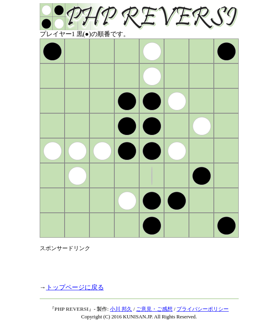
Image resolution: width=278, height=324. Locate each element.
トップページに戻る (75, 287)
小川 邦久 (121, 309)
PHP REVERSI (72, 309)
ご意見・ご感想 (154, 309)
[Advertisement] (133, 264)
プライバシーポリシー (203, 309)
